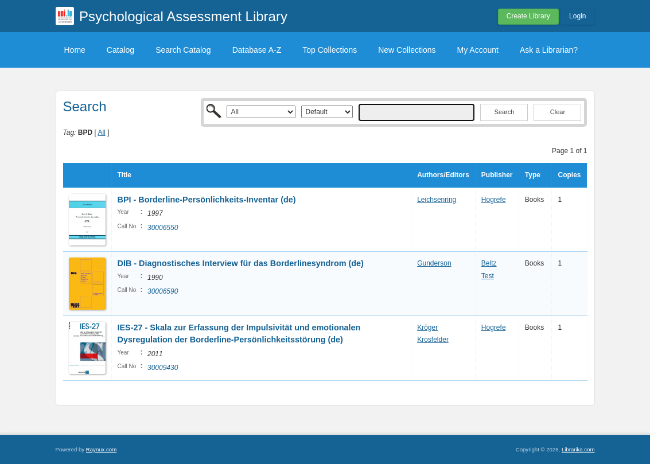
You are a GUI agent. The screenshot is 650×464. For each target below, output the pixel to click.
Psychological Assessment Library (183, 16)
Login (577, 16)
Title (124, 175)
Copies (569, 175)
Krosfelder (433, 340)
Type (532, 175)
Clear (557, 111)
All (101, 132)
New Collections (406, 49)
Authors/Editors (443, 175)
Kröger (427, 327)
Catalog (120, 49)
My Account (478, 49)
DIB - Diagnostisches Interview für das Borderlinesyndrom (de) (241, 263)
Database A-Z (257, 49)
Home (74, 49)
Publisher (497, 175)
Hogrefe (493, 200)
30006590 (162, 291)
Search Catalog (183, 49)
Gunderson (434, 263)
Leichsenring (436, 200)
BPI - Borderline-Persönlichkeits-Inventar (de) (207, 199)
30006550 (162, 228)
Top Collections (329, 49)
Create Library (528, 16)
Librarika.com (578, 449)
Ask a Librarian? (549, 49)
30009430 (162, 368)
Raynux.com (101, 449)
